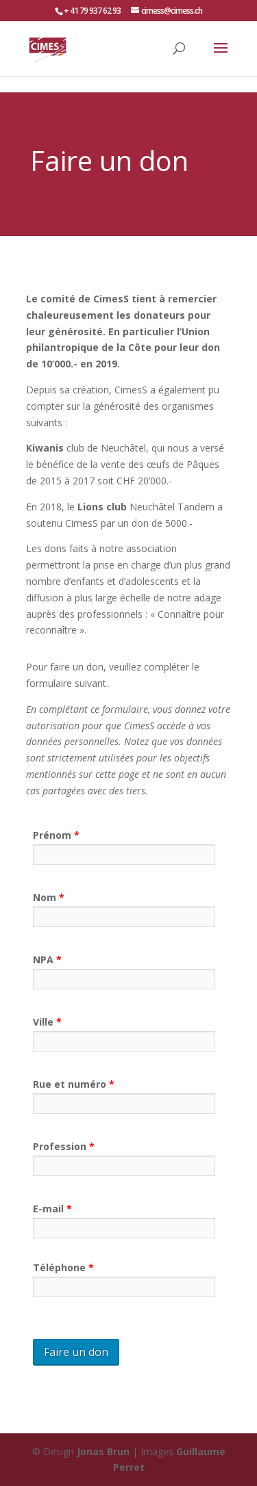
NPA (47, 959)
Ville (47, 1021)
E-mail (52, 1208)
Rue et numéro (73, 1084)
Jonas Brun (103, 1451)
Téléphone (63, 1267)
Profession (64, 1146)
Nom (48, 897)
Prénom (56, 835)
